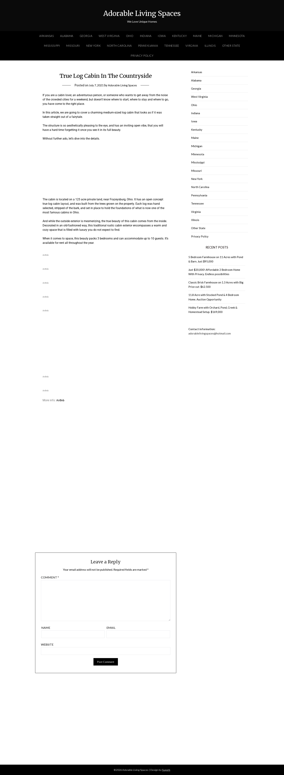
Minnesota (237, 35)
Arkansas (46, 35)
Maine (197, 35)
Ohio (129, 35)
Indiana (146, 35)
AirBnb (60, 400)
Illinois (210, 45)
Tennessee (171, 45)
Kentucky (179, 35)
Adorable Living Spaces (142, 12)
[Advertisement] (106, 170)
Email (110, 627)
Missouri (73, 45)
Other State (231, 45)
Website (47, 644)
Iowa (162, 35)
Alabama (66, 35)
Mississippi (52, 45)
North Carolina (119, 45)
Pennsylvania (148, 45)
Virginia (191, 45)
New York (93, 45)
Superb (166, 769)
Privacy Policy (142, 55)
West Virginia (109, 35)
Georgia (86, 35)
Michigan (215, 35)
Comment (50, 577)
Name (45, 627)
